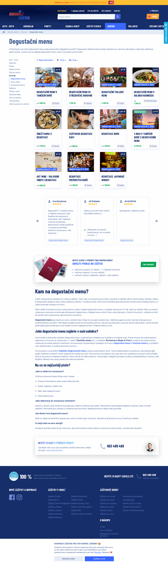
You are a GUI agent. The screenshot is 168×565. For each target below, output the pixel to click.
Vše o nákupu (106, 11)
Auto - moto (8, 26)
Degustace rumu (127, 240)
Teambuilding (14, 101)
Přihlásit (154, 11)
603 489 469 (115, 446)
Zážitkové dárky (15, 94)
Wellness (133, 26)
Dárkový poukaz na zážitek (19, 104)
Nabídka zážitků (77, 11)
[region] (97, 221)
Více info (97, 552)
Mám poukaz (62, 11)
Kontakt (117, 11)
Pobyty (47, 26)
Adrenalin (28, 26)
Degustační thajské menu (58, 240)
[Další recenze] (156, 221)
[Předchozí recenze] (37, 221)
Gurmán (111, 26)
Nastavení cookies (68, 559)
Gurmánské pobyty (18, 85)
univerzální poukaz (54, 450)
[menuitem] (63, 11)
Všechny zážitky (157, 26)
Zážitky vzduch (93, 26)
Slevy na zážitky (15, 98)
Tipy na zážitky (93, 11)
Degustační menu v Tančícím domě (130, 343)
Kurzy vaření (15, 82)
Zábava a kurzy (72, 26)
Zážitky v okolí (14, 91)
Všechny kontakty (151, 478)
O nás (102, 526)
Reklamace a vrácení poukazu (109, 534)
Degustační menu (18, 79)
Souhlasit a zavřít (99, 559)
